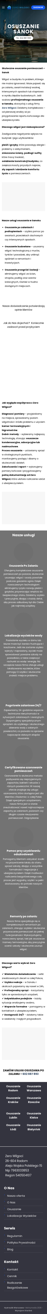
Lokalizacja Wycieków (21, 1216)
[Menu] (3, 7)
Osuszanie (14, 1209)
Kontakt (12, 1269)
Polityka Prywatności (21, 1243)
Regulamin (14, 1236)
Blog (10, 1249)
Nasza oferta (16, 1196)
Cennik (12, 1276)
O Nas (11, 1202)
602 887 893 (31, 1074)
